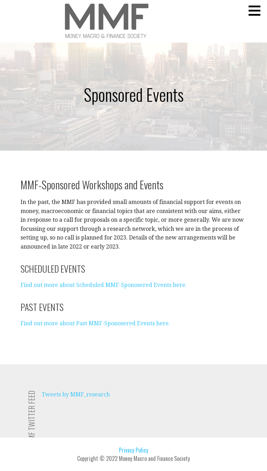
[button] (257, 10)
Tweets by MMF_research (76, 394)
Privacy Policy (133, 450)
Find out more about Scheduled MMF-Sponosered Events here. (104, 285)
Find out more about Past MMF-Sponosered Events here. (95, 323)
